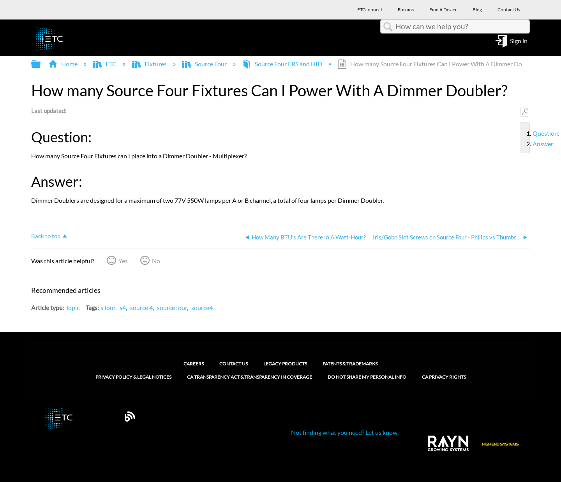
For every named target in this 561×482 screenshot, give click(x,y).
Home (63, 63)
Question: (529, 133)
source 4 (141, 307)
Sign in (518, 40)
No (156, 260)
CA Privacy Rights (444, 377)
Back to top (45, 235)
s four (108, 307)
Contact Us (233, 364)
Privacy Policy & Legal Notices (133, 377)
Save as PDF (524, 112)
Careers (193, 364)
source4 (202, 307)
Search (388, 27)
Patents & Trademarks (350, 364)
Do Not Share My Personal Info (367, 377)
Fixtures (150, 63)
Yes (123, 260)
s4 (123, 307)
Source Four (205, 63)
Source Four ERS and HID (282, 63)
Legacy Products (285, 364)
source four (172, 307)
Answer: (529, 144)
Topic (72, 307)
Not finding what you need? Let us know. (345, 432)
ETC (105, 63)
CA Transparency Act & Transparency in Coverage (249, 377)
